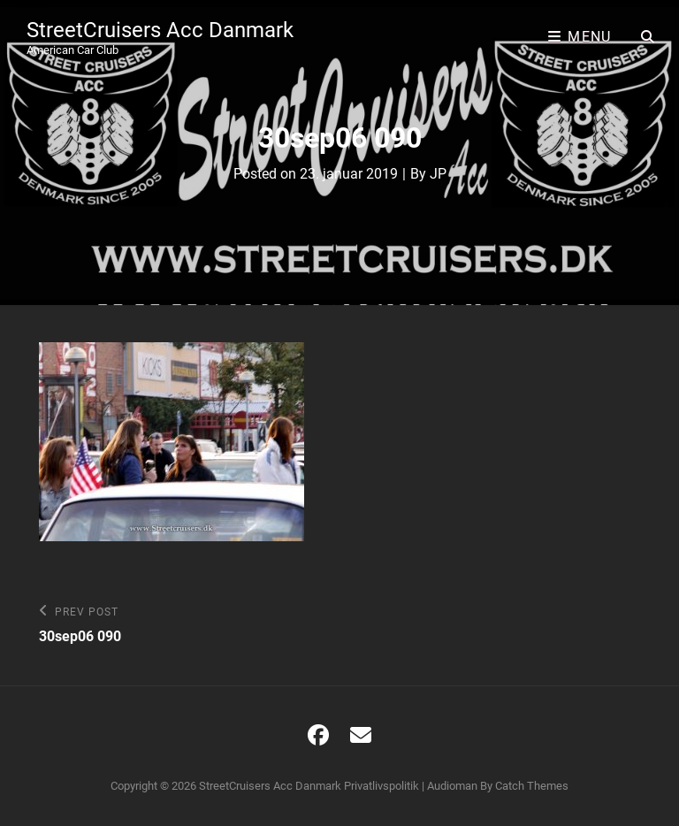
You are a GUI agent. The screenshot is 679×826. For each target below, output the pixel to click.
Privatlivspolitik (381, 785)
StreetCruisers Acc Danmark (160, 30)
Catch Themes (531, 785)
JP (438, 173)
